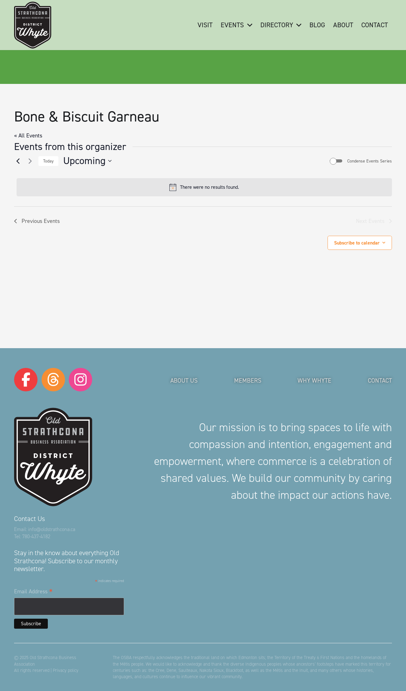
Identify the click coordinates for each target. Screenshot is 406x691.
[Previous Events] (18, 161)
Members (247, 380)
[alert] (204, 187)
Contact (380, 380)
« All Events (28, 135)
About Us (184, 380)
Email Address (33, 591)
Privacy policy (65, 670)
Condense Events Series (369, 161)
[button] (248, 25)
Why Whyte (314, 380)
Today (48, 161)
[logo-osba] (32, 25)
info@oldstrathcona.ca (51, 529)
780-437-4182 (36, 536)
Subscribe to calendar (357, 243)
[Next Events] (30, 161)
